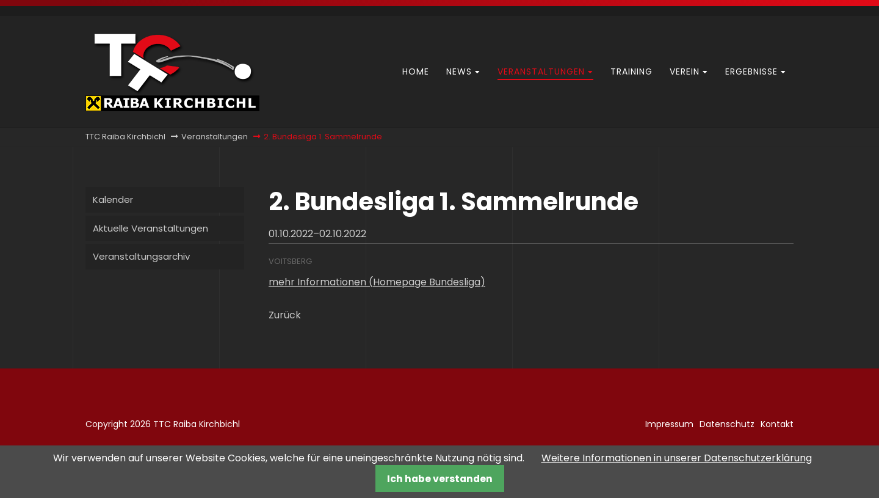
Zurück (285, 315)
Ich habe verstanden (440, 479)
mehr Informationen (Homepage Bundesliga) (377, 282)
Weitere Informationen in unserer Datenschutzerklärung (676, 458)
